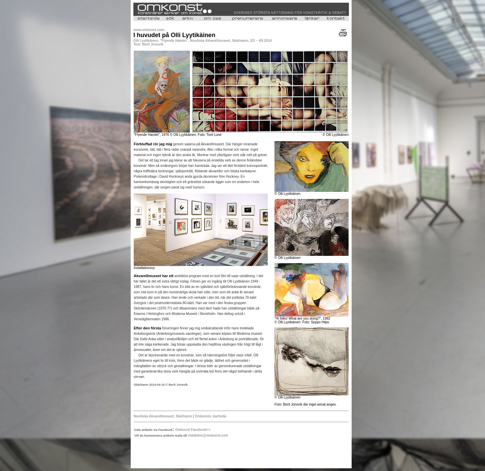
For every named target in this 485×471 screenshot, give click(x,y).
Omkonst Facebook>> (193, 430)
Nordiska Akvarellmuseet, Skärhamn (163, 416)
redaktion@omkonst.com (208, 435)
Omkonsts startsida (210, 416)
